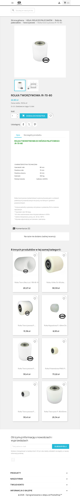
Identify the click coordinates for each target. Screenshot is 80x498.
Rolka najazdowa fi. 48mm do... (56, 325)
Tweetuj (29, 124)
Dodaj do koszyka (33, 115)
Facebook (13, 460)
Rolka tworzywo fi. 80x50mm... (56, 412)
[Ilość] (13, 115)
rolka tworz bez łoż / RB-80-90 (27, 282)
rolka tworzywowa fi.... (27, 412)
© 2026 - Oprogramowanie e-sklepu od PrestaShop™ (40, 495)
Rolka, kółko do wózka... (56, 282)
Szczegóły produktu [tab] (33, 135)
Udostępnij (23, 124)
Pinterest (35, 124)
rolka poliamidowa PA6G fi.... (56, 368)
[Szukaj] (23, 10)
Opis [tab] (18, 135)
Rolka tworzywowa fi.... (27, 325)
